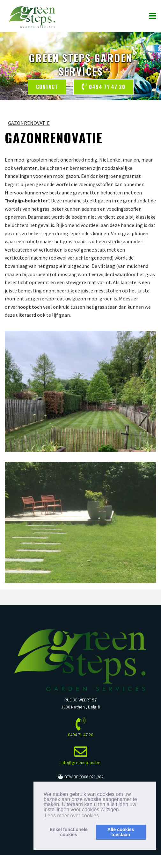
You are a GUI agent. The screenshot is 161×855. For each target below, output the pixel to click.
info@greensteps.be (80, 762)
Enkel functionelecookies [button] (69, 832)
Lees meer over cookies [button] (72, 815)
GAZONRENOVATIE (29, 123)
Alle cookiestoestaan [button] (120, 832)
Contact (47, 87)
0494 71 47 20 (103, 87)
